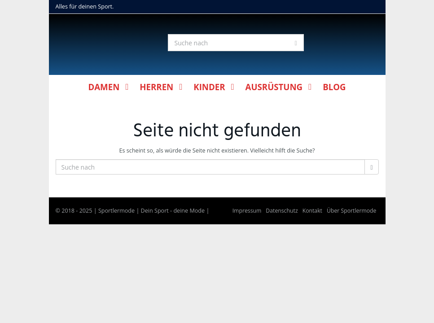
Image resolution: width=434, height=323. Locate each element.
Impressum (247, 210)
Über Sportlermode (352, 210)
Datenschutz (282, 210)
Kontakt (312, 210)
